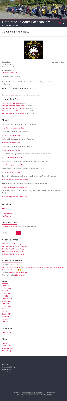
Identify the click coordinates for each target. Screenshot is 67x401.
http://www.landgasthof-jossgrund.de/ (15, 187)
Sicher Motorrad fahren (9, 227)
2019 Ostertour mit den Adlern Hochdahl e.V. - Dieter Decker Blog (22, 267)
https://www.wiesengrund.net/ (12, 172)
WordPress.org (6, 216)
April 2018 (5, 319)
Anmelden (5, 208)
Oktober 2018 (6, 314)
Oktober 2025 (6, 286)
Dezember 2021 (7, 298)
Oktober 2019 (6, 306)
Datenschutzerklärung (8, 367)
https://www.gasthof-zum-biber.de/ (14, 165)
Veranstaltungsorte (7, 372)
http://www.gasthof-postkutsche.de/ (14, 197)
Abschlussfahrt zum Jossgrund (18, 272)
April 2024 (5, 291)
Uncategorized (6, 332)
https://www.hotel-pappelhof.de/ (13, 128)
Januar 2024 (6, 293)
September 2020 (7, 301)
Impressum (5, 364)
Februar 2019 (6, 311)
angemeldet (13, 95)
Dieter (4, 270)
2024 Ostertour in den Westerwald (13, 111)
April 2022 (5, 296)
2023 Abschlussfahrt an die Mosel (13, 113)
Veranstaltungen (6, 369)
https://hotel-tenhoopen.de (11, 135)
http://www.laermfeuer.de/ (11, 150)
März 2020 (5, 304)
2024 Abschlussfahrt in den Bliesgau (13, 108)
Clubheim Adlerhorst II (9, 72)
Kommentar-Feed (7, 213)
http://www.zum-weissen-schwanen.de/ (15, 180)
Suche (18, 233)
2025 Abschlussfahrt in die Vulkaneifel (14, 106)
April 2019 (5, 309)
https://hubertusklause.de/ (11, 143)
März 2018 (5, 322)
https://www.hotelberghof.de (12, 157)
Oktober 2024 (6, 288)
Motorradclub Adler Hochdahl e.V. (26, 22)
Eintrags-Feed (6, 211)
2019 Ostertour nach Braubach (55, 267)
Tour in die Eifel (14, 265)
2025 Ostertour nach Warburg (11, 103)
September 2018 (7, 316)
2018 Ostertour (20, 275)
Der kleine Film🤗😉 (14, 270)
